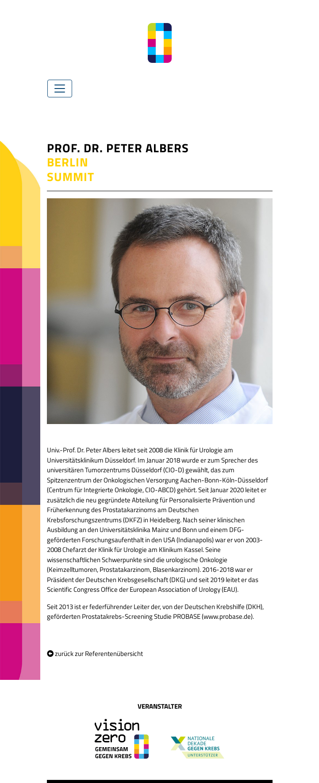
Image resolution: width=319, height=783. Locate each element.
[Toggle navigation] (59, 88)
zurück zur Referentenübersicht (95, 653)
